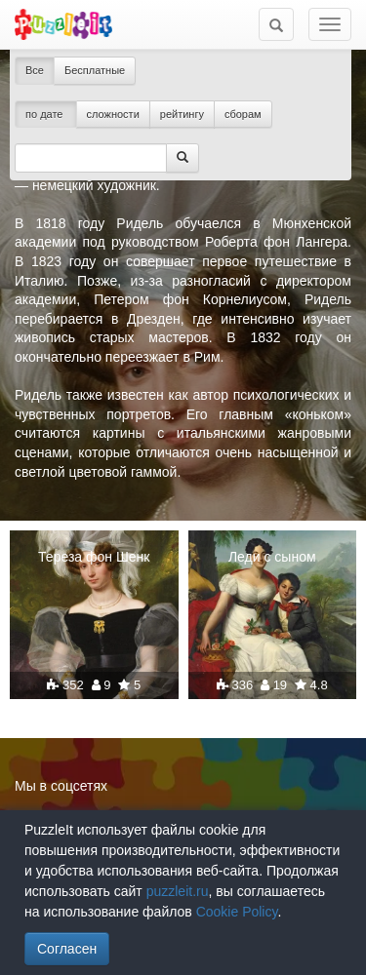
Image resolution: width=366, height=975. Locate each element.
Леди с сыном (272, 557)
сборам (243, 114)
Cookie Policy (237, 911)
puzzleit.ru (177, 891)
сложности (113, 114)
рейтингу (182, 114)
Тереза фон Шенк (93, 557)
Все (34, 70)
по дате (45, 114)
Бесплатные (94, 70)
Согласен (67, 948)
